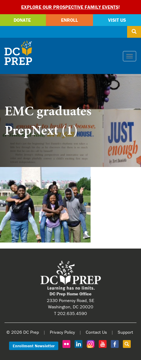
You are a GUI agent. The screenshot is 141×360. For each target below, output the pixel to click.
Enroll (69, 20)
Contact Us (96, 332)
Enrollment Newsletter (34, 346)
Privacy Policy (62, 332)
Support (125, 332)
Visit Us (117, 20)
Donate (22, 20)
